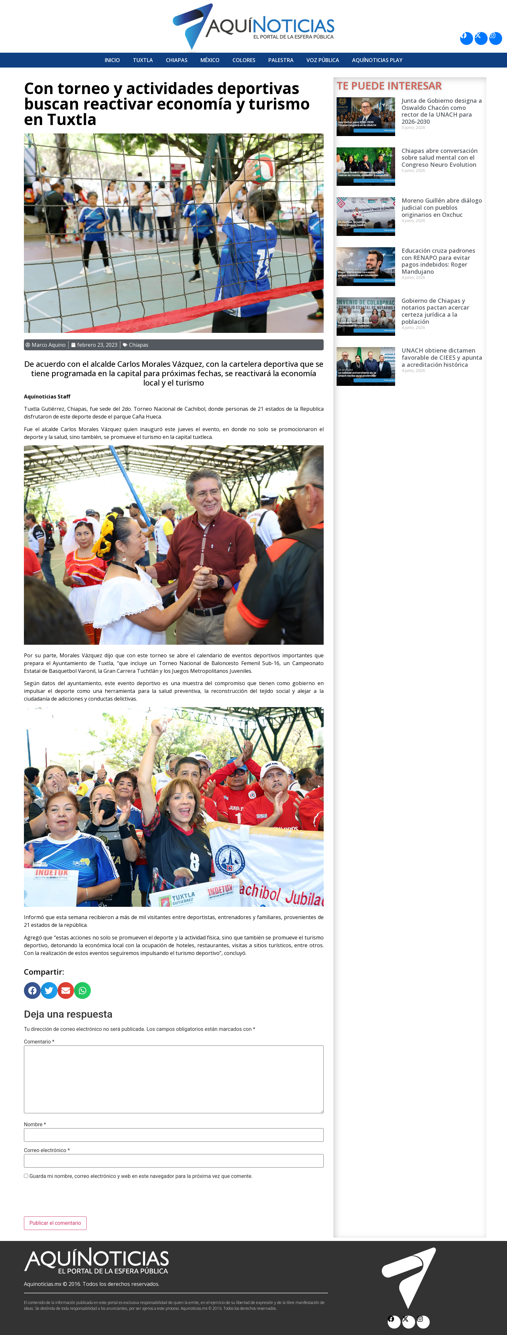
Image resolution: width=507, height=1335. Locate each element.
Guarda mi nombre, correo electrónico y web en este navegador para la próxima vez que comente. (141, 1176)
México (210, 60)
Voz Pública (323, 60)
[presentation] (73, 1200)
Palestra (281, 60)
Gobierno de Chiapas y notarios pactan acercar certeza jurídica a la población (435, 311)
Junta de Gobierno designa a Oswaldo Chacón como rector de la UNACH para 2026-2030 (442, 111)
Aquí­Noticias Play (377, 60)
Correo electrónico (47, 1150)
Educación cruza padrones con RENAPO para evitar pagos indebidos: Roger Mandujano (438, 261)
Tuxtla (143, 60)
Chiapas (177, 60)
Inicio (112, 60)
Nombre (35, 1124)
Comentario (39, 1041)
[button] (32, 990)
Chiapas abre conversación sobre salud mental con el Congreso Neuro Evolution (440, 157)
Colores (243, 60)
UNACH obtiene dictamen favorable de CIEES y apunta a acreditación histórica (442, 357)
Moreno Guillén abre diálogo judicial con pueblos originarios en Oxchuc (442, 207)
